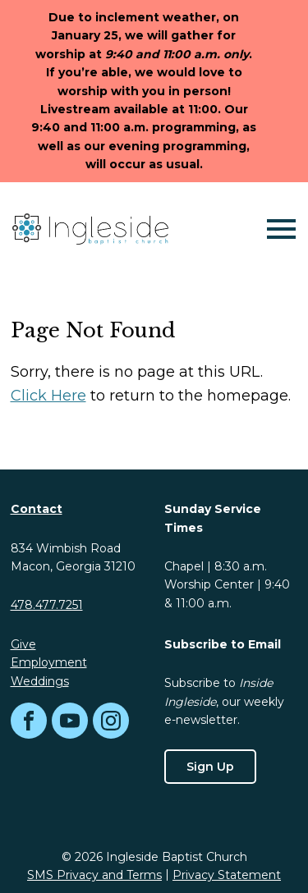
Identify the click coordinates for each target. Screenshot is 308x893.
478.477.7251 (47, 605)
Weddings (40, 681)
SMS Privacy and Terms (94, 875)
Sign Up (210, 766)
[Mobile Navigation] (278, 229)
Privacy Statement (226, 875)
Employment (49, 662)
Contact (36, 508)
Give (23, 644)
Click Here (48, 396)
